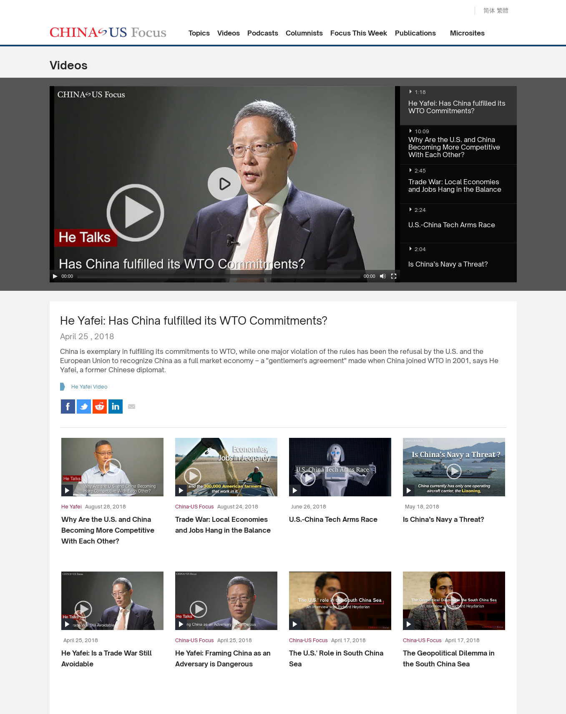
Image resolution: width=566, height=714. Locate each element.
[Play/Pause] (55, 276)
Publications (415, 33)
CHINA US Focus (108, 32)
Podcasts (262, 33)
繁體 (502, 10)
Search (459, 11)
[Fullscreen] (393, 276)
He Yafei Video (89, 387)
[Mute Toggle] (383, 276)
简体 (489, 10)
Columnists (304, 33)
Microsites (467, 33)
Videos (228, 33)
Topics (199, 33)
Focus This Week (358, 33)
